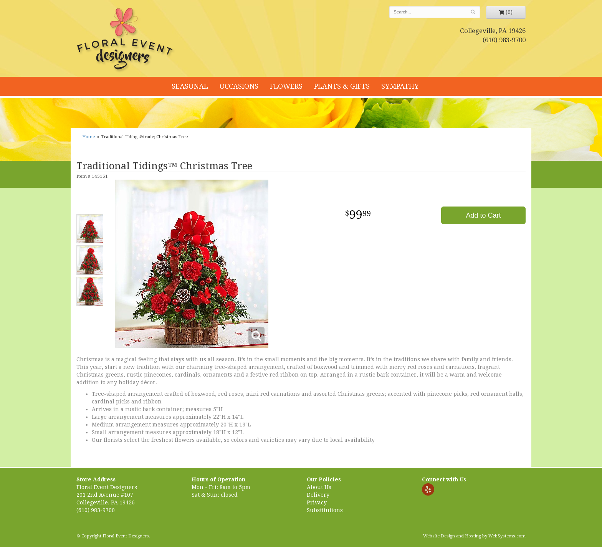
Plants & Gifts (342, 86)
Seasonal (190, 86)
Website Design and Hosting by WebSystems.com (474, 536)
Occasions (239, 86)
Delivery (318, 495)
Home (88, 136)
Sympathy (400, 86)
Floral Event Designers (125, 40)
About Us (319, 487)
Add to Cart (483, 215)
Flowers (286, 86)
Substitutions (325, 510)
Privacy (317, 502)
